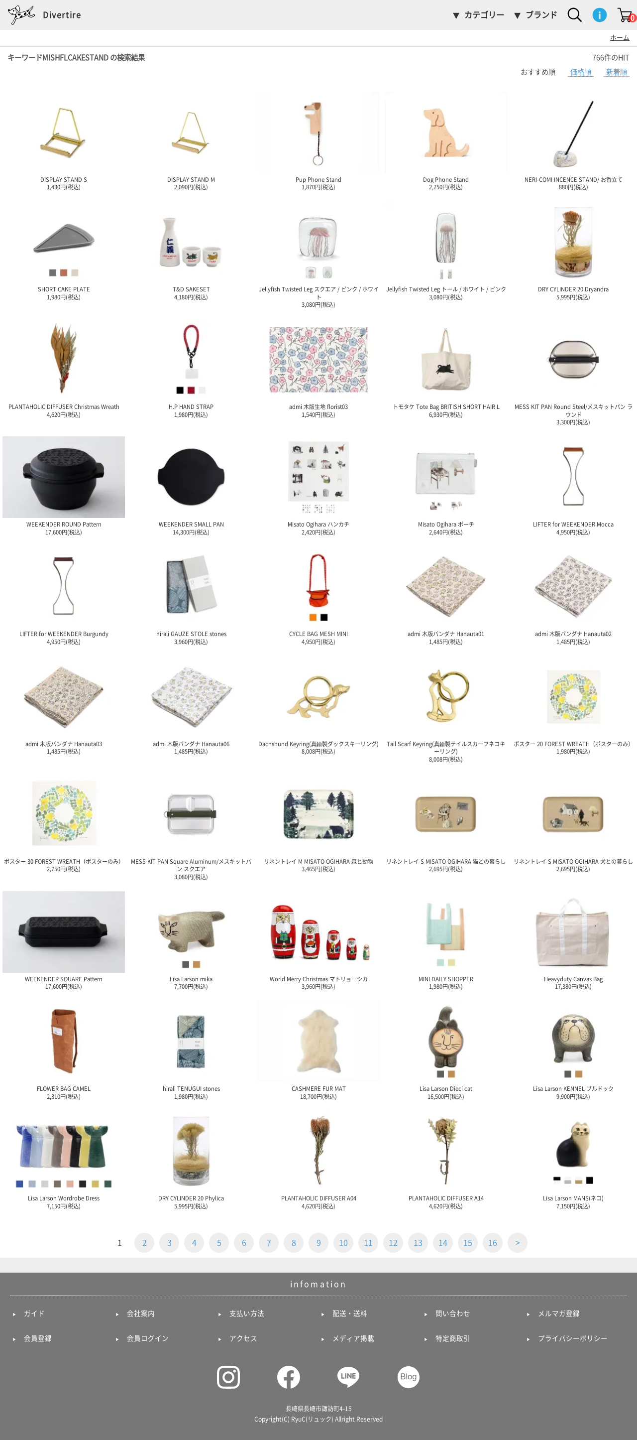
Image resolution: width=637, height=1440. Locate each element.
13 (418, 1243)
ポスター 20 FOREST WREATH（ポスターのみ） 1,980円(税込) (573, 705)
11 (368, 1243)
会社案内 (141, 1313)
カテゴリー (484, 15)
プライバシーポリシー (573, 1338)
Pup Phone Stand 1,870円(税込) (318, 141)
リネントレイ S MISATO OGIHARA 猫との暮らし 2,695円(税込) (446, 823)
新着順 (616, 72)
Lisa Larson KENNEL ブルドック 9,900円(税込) (573, 1050)
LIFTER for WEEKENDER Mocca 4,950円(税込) (573, 485)
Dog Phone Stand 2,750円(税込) (446, 141)
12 (393, 1243)
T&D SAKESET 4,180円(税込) (191, 250)
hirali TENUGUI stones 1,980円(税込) (191, 1050)
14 (442, 1243)
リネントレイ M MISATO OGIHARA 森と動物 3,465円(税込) (318, 823)
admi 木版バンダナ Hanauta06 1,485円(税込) (191, 705)
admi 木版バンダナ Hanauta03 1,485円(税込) (63, 705)
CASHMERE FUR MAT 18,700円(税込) (318, 1050)
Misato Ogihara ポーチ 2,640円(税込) (446, 485)
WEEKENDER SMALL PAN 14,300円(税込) (191, 485)
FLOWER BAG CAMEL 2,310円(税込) (63, 1050)
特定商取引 (452, 1338)
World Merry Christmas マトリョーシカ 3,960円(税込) (318, 940)
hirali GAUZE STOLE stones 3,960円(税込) (191, 595)
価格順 (580, 72)
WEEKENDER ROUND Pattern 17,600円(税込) (63, 485)
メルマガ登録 (559, 1313)
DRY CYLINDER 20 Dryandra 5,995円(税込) (573, 250)
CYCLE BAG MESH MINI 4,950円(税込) (318, 595)
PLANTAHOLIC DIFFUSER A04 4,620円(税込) (318, 1159)
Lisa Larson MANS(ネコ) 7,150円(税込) (573, 1159)
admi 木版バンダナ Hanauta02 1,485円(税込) (573, 595)
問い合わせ (452, 1313)
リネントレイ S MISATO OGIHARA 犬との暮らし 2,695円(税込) (573, 823)
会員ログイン (148, 1338)
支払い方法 (246, 1313)
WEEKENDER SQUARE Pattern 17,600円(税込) (63, 940)
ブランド (541, 15)
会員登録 (38, 1338)
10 (343, 1243)
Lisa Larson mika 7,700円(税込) (191, 940)
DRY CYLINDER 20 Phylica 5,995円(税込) (191, 1159)
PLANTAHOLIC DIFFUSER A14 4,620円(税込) (446, 1159)
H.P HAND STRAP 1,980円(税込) (191, 368)
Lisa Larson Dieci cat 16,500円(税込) (446, 1050)
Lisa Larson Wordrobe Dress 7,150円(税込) (63, 1159)
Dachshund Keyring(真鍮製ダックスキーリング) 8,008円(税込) (318, 705)
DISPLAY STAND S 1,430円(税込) (63, 141)
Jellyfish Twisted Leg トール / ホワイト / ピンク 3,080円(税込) (446, 250)
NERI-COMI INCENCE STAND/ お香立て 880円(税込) (573, 141)
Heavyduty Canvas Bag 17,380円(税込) (573, 940)
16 (492, 1243)
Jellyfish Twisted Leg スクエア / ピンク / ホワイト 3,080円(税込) (318, 254)
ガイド (34, 1313)
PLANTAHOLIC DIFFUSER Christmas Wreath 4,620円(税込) (63, 368)
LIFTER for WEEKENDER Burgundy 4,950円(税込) (63, 595)
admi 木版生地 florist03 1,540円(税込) (318, 368)
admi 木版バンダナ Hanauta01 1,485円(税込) (446, 595)
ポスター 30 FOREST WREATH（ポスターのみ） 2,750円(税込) (63, 823)
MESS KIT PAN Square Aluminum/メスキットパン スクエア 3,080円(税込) (191, 827)
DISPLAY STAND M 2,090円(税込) (191, 141)
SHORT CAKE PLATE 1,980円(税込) (63, 250)
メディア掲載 (353, 1338)
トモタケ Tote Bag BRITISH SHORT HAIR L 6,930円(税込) (446, 368)
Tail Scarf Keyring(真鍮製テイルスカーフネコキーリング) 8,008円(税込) (446, 709)
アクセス (243, 1338)
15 (467, 1243)
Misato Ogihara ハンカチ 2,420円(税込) (318, 485)
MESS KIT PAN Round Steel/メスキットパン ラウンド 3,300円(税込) (573, 372)
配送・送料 (349, 1313)
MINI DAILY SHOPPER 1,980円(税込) (446, 940)
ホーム (620, 37)
